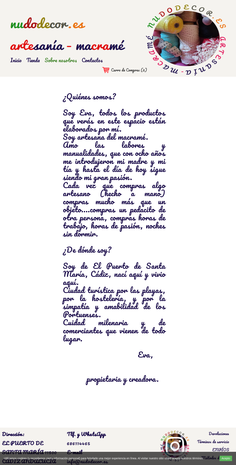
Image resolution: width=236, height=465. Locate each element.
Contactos (92, 60)
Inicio (16, 60)
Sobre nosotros (61, 60)
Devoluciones (219, 433)
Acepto (225, 458)
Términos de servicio (213, 441)
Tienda (33, 60)
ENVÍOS (220, 449)
